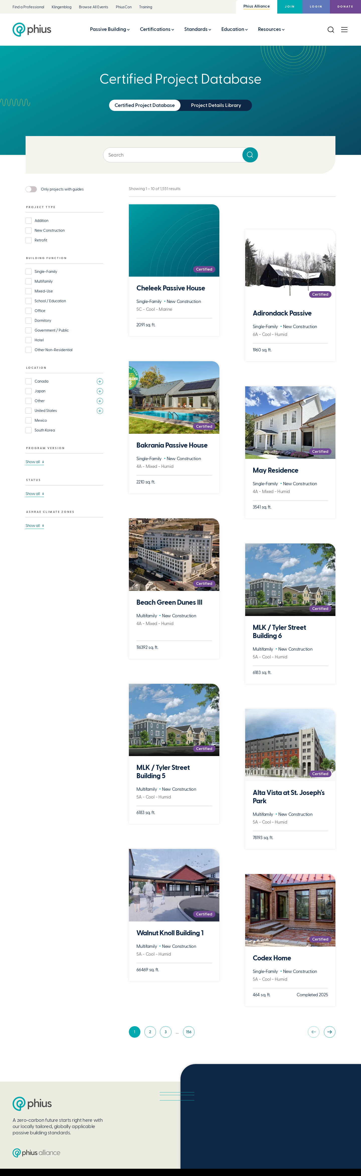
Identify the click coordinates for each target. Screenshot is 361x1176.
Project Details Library (216, 105)
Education (232, 29)
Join (290, 7)
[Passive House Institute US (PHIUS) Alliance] (36, 1152)
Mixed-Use (44, 291)
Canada (41, 381)
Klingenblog (61, 7)
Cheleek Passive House (170, 288)
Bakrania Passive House (172, 445)
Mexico (41, 420)
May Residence (275, 470)
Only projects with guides (62, 189)
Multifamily (44, 281)
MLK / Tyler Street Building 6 (279, 632)
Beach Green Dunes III (169, 602)
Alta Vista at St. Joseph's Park (289, 797)
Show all (33, 461)
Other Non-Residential (53, 350)
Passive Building (108, 29)
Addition (41, 220)
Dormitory (43, 320)
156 (190, 1033)
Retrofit (41, 240)
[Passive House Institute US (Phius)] (32, 30)
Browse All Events (93, 7)
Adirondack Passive (282, 313)
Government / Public (52, 330)
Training (145, 7)
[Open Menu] (344, 29)
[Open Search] (330, 29)
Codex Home (272, 958)
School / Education (50, 301)
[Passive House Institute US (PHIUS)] (32, 1104)
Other (40, 401)
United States (46, 410)
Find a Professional (28, 7)
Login (316, 7)
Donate (345, 7)
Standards (196, 29)
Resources (269, 29)
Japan (40, 391)
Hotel (39, 340)
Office (40, 310)
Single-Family (46, 271)
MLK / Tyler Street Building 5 (163, 772)
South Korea (45, 430)
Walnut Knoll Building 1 (169, 933)
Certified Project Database (145, 105)
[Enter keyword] (180, 154)
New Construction (50, 230)
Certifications (155, 29)
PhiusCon (124, 7)
